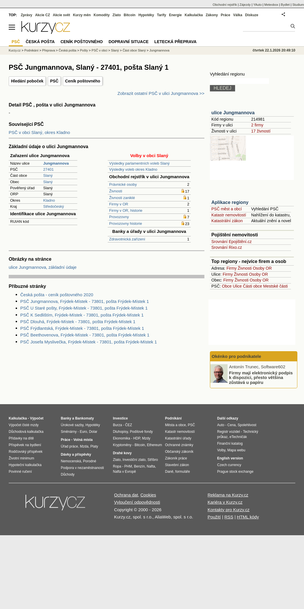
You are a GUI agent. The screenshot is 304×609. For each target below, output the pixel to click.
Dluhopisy (120, 432)
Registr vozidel (228, 432)
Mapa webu (236, 450)
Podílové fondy (141, 432)
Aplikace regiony (229, 202)
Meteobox (271, 4)
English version (230, 458)
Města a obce (175, 425)
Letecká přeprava (175, 41)
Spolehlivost (247, 425)
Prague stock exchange (235, 472)
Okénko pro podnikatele (236, 356)
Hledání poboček (27, 81)
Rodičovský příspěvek (26, 452)
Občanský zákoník (179, 452)
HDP (136, 438)
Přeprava (48, 50)
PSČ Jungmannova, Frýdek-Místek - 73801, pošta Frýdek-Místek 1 (84, 301)
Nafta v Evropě (124, 472)
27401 (48, 169)
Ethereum (154, 445)
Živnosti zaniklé (122, 198)
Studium (298, 4)
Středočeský (53, 206)
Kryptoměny (122, 445)
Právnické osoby (123, 184)
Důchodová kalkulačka (26, 432)
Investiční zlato (133, 460)
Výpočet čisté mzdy (24, 425)
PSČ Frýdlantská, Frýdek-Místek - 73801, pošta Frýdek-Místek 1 (82, 328)
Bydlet (285, 4)
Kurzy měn (82, 15)
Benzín (139, 466)
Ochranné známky (179, 445)
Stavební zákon (177, 465)
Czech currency (229, 465)
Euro (83, 432)
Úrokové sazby (72, 425)
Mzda (84, 446)
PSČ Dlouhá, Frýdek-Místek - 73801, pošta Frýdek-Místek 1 (77, 321)
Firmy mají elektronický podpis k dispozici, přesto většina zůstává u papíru (261, 377)
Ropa (117, 466)
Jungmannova (159, 50)
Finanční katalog (230, 443)
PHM (128, 466)
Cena (231, 425)
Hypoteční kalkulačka (25, 465)
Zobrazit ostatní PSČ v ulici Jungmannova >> (161, 93)
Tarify (161, 15)
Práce (225, 15)
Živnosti (115, 191)
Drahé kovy (122, 453)
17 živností (260, 131)
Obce (227, 286)
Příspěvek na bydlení (25, 445)
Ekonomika (121, 438)
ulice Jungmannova (232, 112)
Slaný (48, 175)
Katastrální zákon (227, 220)
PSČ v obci (99, 50)
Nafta (151, 466)
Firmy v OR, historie (125, 210)
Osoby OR (262, 268)
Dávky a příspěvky (76, 454)
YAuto (257, 4)
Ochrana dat (126, 494)
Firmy (231, 268)
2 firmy (257, 125)
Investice (120, 418)
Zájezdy (245, 4)
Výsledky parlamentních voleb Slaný (139, 163)
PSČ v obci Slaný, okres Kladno (39, 132)
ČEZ (128, 425)
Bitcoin (129, 15)
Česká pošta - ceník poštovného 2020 (56, 294)
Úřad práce (69, 446)
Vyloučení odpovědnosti (137, 502)
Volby (221, 450)
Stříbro (152, 460)
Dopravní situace (129, 41)
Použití (214, 516)
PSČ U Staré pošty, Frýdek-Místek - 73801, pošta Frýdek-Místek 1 (84, 308)
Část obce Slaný (134, 50)
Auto (220, 425)
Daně (169, 472)
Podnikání (31, 50)
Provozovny (119, 217)
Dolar (93, 432)
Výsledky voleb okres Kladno (133, 169)
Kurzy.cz (15, 50)
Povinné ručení (20, 472)
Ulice (237, 286)
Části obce (252, 286)
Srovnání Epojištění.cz (231, 241)
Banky (66, 418)
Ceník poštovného (82, 81)
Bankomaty (84, 418)
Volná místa (82, 440)
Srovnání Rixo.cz (226, 247)
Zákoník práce (176, 458)
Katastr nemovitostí (228, 215)
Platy (94, 446)
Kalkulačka (194, 15)
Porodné (89, 461)
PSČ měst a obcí (226, 209)
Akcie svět (61, 15)
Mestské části (275, 286)
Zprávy (26, 15)
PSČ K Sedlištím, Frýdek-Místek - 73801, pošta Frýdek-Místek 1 (82, 314)
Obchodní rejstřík (225, 4)
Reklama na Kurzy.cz (228, 494)
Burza (117, 425)
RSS (228, 516)
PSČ (54, 81)
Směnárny (69, 432)
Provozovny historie (125, 223)
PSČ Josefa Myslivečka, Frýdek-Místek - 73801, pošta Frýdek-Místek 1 (88, 341)
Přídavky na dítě (21, 438)
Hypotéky (146, 15)
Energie (175, 15)
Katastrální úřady (178, 438)
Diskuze (251, 15)
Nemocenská (71, 461)
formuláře (182, 472)
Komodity (101, 15)
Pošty (84, 50)
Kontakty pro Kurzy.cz (229, 509)
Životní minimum (21, 458)
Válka (237, 15)
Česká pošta (67, 50)
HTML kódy (248, 516)
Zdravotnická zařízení (127, 239)
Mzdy (146, 438)
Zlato (117, 15)
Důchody (67, 474)
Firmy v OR (118, 204)
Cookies (148, 494)
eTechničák (238, 437)
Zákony (212, 15)
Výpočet (36, 418)
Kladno (49, 200)
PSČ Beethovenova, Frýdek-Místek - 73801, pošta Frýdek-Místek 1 (84, 334)
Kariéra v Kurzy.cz (225, 502)
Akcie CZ (42, 15)
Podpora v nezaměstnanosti (82, 468)
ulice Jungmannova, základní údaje (42, 267)
